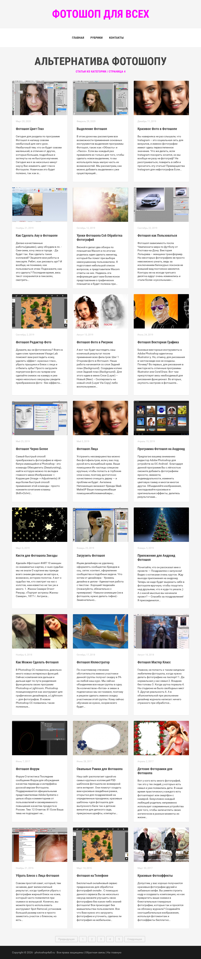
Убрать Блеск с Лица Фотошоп (37, 875)
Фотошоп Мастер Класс (154, 662)
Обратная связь (95, 952)
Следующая (134, 939)
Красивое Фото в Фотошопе (157, 129)
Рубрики (96, 37)
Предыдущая (66, 939)
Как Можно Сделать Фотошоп (37, 662)
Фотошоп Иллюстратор (93, 662)
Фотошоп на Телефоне (92, 875)
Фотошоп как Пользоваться (157, 235)
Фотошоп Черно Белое (32, 449)
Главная (78, 37)
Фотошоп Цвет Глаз (30, 129)
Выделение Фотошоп (92, 129)
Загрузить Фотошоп (91, 555)
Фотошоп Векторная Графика (158, 342)
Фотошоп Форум (27, 769)
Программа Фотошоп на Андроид (161, 449)
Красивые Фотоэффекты (155, 875)
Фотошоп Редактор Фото (33, 342)
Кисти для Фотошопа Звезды (36, 555)
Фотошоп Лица (87, 449)
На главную (114, 952)
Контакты (116, 37)
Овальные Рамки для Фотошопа (99, 769)
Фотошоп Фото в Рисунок (95, 342)
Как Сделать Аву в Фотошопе (37, 235)
